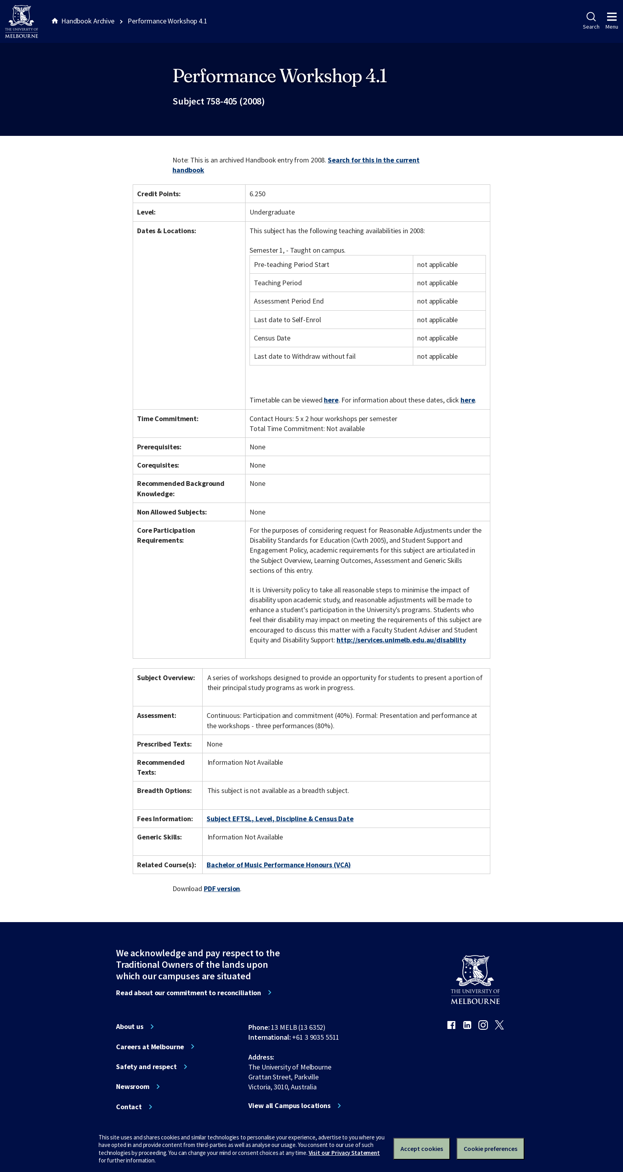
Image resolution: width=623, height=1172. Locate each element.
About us (129, 1026)
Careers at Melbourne (150, 1046)
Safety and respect (146, 1066)
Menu (612, 21)
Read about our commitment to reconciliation (188, 992)
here (331, 399)
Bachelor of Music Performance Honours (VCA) (279, 864)
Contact (129, 1106)
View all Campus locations (289, 1105)
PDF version (222, 888)
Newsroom (132, 1086)
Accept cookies (421, 1149)
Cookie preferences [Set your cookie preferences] (490, 1149)
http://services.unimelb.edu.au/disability (401, 639)
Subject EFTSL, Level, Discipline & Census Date (280, 818)
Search (591, 21)
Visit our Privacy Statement (344, 1153)
